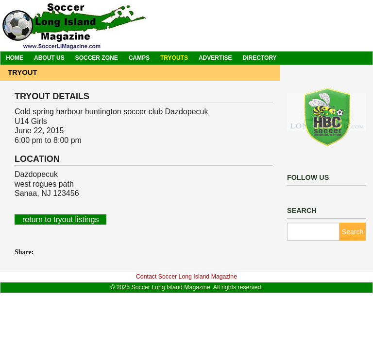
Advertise (215, 57)
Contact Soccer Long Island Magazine (186, 276)
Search (352, 232)
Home (14, 57)
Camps (139, 57)
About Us (49, 57)
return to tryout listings (60, 219)
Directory (260, 57)
